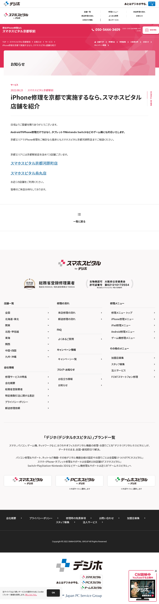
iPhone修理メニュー (122, 319)
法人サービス (113, 20)
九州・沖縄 (10, 356)
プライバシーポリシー (16, 401)
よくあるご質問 (66, 339)
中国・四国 (10, 350)
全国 (7, 312)
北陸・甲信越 (12, 331)
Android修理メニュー (123, 331)
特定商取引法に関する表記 (19, 395)
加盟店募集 (117, 357)
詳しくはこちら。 (31, 594)
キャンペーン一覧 (67, 359)
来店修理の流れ (139, 12)
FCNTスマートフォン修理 (124, 376)
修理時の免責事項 (76, 518)
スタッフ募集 (118, 364)
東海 (7, 338)
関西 (7, 344)
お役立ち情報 (87, 20)
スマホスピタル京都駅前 (19, 30)
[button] (53, 592)
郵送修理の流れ (88, 16)
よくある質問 (113, 16)
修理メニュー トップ (121, 312)
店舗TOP (99, 42)
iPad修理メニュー (121, 325)
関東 (7, 325)
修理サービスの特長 (16, 376)
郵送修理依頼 (12, 408)
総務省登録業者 (14, 389)
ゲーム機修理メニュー (123, 338)
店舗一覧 (87, 12)
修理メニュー (113, 12)
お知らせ (139, 16)
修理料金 (112, 42)
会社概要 (10, 383)
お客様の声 (134, 42)
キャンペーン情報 (100, 45)
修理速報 (123, 42)
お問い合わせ (106, 518)
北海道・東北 (12, 319)
